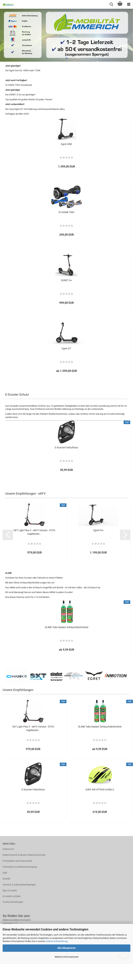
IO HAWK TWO (66, 212)
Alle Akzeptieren (66, 948)
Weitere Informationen (67, 956)
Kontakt (6, 878)
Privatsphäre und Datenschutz (17, 861)
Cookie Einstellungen (13, 902)
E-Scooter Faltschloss (66, 447)
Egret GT (66, 348)
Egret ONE (66, 144)
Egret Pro (98, 530)
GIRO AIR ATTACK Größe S (100, 789)
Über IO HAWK (10, 890)
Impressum (8, 849)
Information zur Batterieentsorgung (20, 866)
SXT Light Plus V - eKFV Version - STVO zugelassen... (34, 532)
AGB (5, 872)
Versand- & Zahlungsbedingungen (19, 884)
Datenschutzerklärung (56, 941)
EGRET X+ (66, 280)
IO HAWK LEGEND (12, 896)
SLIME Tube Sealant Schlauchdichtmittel (66, 627)
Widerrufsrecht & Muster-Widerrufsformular (24, 855)
